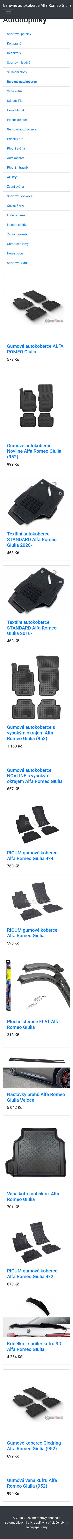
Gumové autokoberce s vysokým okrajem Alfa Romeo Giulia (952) (31, 733)
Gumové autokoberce (21, 129)
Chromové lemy (18, 244)
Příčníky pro (15, 139)
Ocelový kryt (15, 206)
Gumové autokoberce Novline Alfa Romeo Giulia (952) (34, 451)
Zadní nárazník (17, 234)
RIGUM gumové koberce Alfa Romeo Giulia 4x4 (32, 855)
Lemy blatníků (16, 110)
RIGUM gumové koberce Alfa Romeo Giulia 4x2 (32, 1273)
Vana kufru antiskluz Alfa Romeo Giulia (33, 1196)
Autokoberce (16, 158)
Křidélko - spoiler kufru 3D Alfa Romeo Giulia (34, 1346)
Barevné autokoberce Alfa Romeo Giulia (37, 5)
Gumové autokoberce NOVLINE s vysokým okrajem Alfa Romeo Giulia (34, 776)
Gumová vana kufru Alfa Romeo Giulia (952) (32, 1483)
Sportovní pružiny (19, 34)
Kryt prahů (14, 43)
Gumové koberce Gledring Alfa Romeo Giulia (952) (34, 1445)
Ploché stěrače (17, 120)
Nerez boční (15, 253)
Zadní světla (15, 186)
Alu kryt (12, 177)
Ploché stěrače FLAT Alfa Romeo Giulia (33, 1024)
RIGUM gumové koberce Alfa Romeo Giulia (32, 933)
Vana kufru (14, 91)
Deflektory (14, 53)
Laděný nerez (16, 215)
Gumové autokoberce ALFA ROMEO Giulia (35, 349)
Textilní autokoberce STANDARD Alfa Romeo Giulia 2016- (32, 628)
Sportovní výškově (19, 196)
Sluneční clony (17, 72)
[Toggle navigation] (8, 13)
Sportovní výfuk (17, 263)
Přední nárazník (17, 167)
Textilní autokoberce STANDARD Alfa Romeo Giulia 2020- (32, 539)
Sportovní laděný (18, 62)
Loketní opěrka (17, 225)
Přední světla (16, 148)
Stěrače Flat (15, 101)
